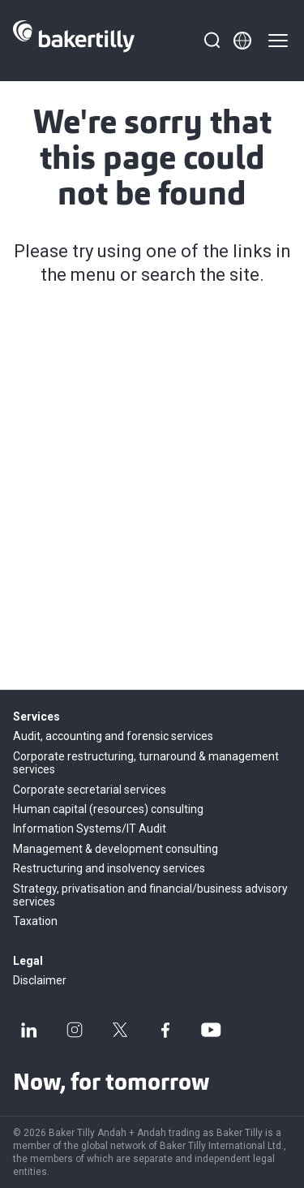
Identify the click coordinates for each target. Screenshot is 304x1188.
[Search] (212, 41)
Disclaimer (39, 980)
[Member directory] (242, 40)
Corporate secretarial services (89, 789)
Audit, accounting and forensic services (113, 736)
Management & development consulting (115, 848)
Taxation (35, 921)
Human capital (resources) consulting (108, 809)
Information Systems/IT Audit (89, 828)
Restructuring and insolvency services (109, 868)
